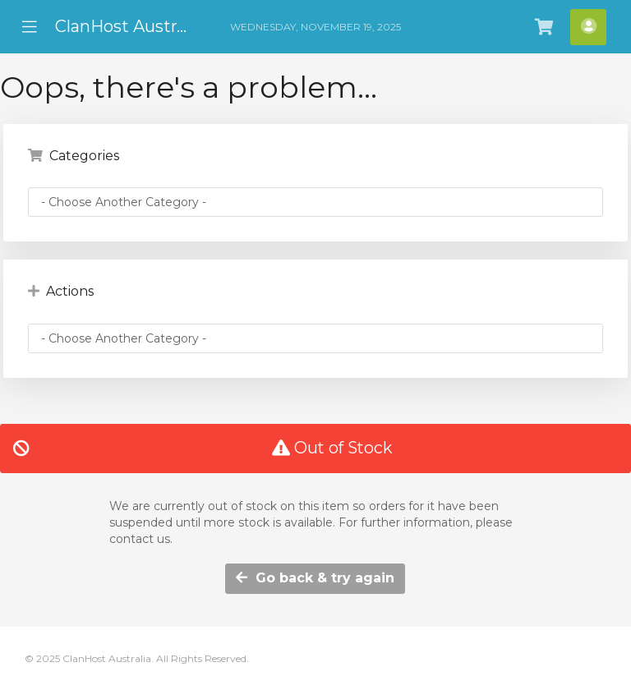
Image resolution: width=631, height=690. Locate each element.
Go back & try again (315, 578)
